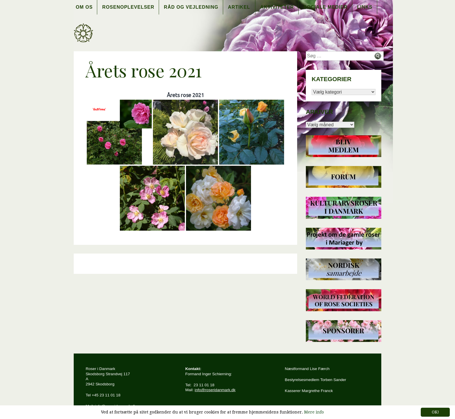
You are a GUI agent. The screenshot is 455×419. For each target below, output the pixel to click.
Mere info (314, 412)
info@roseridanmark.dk (215, 390)
